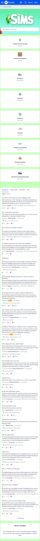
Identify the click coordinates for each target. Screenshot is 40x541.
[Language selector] (21, 2)
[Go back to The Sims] (20, 133)
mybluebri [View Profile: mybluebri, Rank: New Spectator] (4, 494)
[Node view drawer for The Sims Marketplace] (20, 66)
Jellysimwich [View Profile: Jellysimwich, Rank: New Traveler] (5, 508)
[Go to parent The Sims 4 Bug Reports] (30, 251)
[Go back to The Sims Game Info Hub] (20, 44)
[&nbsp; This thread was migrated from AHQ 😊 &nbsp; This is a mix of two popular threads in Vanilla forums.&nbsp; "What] (20, 296)
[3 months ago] (15, 205)
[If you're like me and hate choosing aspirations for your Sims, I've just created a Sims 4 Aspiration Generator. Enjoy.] (20, 215)
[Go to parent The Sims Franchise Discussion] (11, 413)
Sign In (36, 2)
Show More (20, 518)
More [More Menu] (28, 190)
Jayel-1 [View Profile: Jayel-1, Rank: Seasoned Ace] (3, 410)
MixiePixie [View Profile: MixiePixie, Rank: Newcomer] (4, 399)
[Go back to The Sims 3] (20, 98)
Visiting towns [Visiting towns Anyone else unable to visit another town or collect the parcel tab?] (6, 378)
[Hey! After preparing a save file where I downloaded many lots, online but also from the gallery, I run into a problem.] (20, 247)
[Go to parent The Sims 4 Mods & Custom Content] (12, 445)
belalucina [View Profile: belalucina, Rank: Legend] (4, 205)
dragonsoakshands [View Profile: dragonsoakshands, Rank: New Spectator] (7, 267)
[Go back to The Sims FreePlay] (20, 162)
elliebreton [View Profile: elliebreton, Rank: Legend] (4, 286)
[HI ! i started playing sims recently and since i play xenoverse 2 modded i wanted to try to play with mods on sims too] (20, 438)
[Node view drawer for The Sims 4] (20, 86)
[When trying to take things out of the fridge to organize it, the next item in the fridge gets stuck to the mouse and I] (20, 263)
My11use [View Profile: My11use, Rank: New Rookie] (4, 478)
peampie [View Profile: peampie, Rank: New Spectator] (4, 251)
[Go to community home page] (9, 2)
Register (30, 2)
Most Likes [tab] (22, 190)
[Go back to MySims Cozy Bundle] (20, 148)
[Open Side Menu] (2, 2)
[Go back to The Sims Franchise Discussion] (20, 177)
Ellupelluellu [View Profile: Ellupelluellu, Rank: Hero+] (5, 300)
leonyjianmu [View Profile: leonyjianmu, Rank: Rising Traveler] (5, 218)
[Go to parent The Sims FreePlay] (7, 320)
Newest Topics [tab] (14, 190)
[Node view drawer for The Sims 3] (20, 106)
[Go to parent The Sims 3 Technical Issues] (29, 399)
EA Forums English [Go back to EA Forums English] (6, 7)
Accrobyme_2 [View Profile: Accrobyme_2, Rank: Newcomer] (5, 442)
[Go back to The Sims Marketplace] (20, 58)
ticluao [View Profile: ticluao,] (3, 237)
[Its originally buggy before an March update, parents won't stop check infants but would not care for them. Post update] (20, 474)
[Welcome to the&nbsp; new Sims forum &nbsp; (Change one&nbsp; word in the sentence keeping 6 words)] (20, 422)
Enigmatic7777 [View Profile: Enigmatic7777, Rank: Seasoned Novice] (6, 317)
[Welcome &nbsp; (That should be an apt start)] (20, 408)
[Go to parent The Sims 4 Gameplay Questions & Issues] (14, 462)
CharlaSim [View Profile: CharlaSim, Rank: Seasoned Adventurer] (4, 351)
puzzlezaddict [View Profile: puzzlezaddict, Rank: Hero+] (5, 334)
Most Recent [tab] (5, 190)
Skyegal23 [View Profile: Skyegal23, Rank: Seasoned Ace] (4, 459)
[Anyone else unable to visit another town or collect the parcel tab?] (20, 380)
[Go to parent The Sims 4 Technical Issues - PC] (11, 337)
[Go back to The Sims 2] (20, 118)
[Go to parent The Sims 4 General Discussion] (23, 237)
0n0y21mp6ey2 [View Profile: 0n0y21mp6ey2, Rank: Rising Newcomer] (6, 382)
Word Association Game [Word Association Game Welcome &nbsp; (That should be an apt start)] (9, 406)
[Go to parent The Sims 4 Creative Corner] (28, 205)
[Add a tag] (8, 194)
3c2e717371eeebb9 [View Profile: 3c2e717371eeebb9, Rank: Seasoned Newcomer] (7, 368)
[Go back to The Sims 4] (20, 78)
